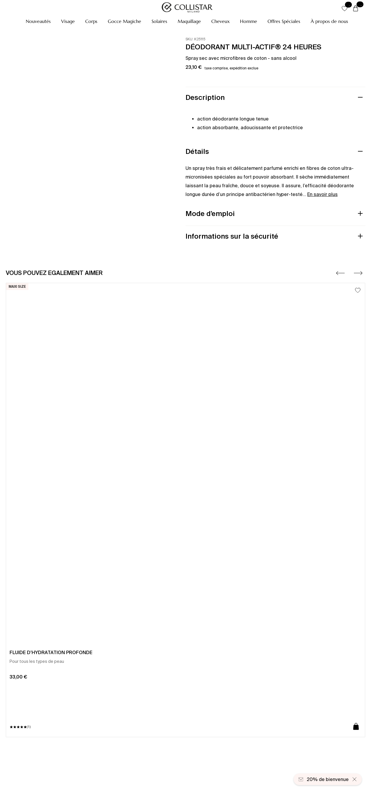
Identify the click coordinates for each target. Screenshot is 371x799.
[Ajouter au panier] (356, 727)
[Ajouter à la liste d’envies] (357, 290)
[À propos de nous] (329, 21)
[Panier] (355, 9)
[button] (38, 21)
